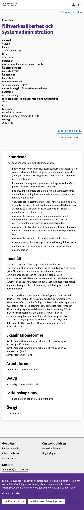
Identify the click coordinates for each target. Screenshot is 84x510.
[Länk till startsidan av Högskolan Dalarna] (11, 3)
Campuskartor (9, 458)
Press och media (10, 448)
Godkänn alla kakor (14, 501)
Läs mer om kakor (11, 493)
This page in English (71, 12)
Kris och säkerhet (11, 453)
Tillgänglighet (49, 453)
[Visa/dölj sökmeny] (79, 4)
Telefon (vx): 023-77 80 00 (15, 469)
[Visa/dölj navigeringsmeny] (67, 4)
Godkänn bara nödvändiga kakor (46, 501)
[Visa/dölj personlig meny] (73, 4)
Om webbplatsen (51, 448)
